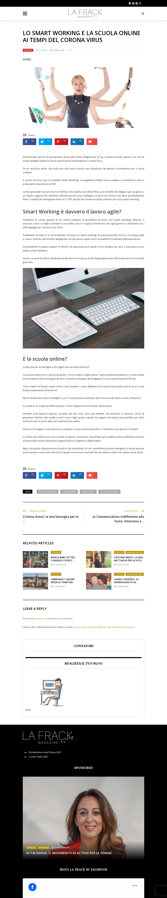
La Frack (43, 50)
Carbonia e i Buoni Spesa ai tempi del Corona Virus (62, 582)
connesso (41, 618)
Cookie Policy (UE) (38, 756)
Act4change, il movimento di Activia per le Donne (69, 853)
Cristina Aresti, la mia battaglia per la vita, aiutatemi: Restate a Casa (128, 562)
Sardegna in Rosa (134, 552)
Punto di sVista (95, 890)
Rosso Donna (12, 890)
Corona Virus (69, 492)
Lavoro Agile (88, 492)
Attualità (28, 50)
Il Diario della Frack (74, 890)
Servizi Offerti (113, 890)
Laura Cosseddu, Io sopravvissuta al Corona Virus (126, 582)
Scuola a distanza (109, 492)
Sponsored (44, 847)
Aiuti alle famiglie (48, 492)
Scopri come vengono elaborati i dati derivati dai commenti (104, 627)
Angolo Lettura (52, 890)
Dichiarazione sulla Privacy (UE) (45, 752)
